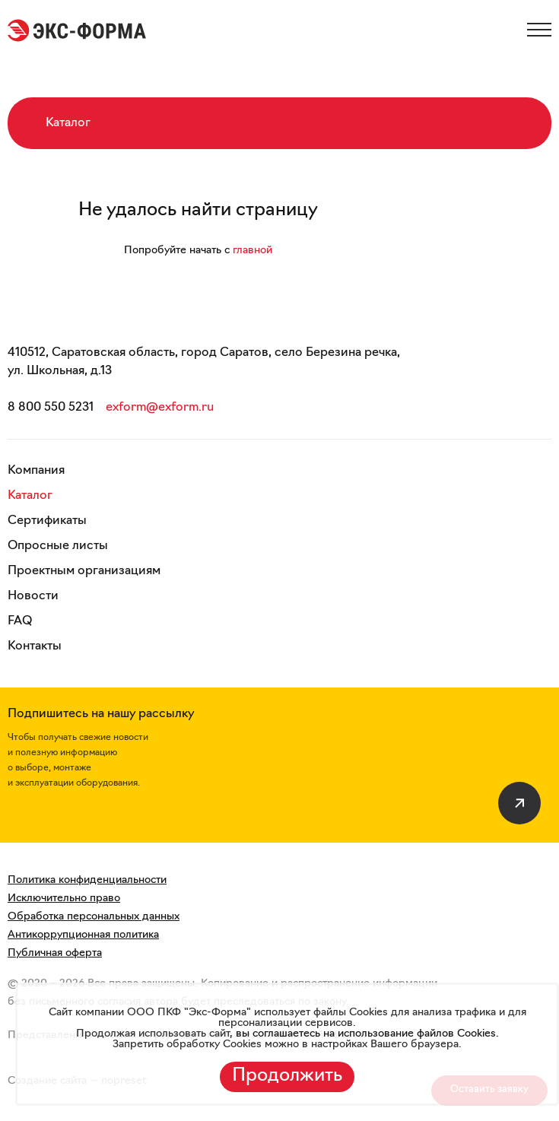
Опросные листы (58, 546)
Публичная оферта (55, 953)
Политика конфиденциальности (87, 880)
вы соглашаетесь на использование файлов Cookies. (366, 1034)
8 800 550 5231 (51, 408)
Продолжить (287, 1076)
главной (252, 250)
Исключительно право (64, 898)
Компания (36, 471)
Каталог (30, 496)
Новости (33, 596)
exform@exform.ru (160, 408)
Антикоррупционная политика (83, 935)
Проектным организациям (84, 571)
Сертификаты (47, 521)
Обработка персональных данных (93, 917)
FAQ (20, 621)
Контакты (35, 646)
